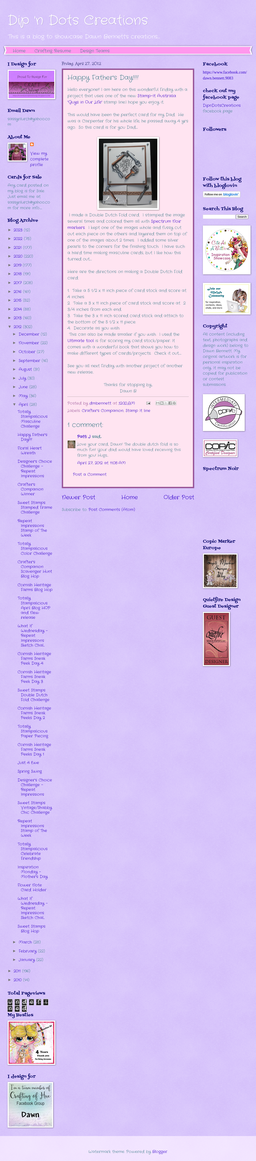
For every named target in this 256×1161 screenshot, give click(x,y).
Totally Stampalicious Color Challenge (35, 548)
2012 (18, 327)
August (26, 369)
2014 (18, 309)
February (28, 951)
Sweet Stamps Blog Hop (31, 929)
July (23, 378)
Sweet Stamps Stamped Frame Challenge (35, 507)
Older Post (179, 498)
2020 (19, 256)
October (28, 352)
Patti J (83, 437)
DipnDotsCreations (222, 105)
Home (19, 51)
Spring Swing (30, 771)
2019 (18, 265)
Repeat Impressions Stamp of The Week (32, 528)
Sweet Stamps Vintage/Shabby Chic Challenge (35, 807)
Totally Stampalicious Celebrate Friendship (33, 851)
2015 (18, 300)
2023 (19, 230)
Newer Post (78, 498)
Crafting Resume (52, 51)
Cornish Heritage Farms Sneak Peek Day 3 (34, 676)
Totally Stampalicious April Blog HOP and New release (34, 607)
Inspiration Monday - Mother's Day (33, 871)
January (27, 960)
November (30, 343)
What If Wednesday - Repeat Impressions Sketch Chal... (33, 635)
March (26, 942)
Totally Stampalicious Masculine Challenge (33, 419)
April (24, 404)
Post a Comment (90, 474)
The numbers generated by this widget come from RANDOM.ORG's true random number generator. (220, 508)
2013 (18, 318)
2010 (18, 980)
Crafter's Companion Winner (30, 489)
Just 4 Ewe (28, 763)
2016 (18, 292)
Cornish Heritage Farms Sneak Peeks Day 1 (34, 749)
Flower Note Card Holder (32, 887)
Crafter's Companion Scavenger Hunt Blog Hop (35, 569)
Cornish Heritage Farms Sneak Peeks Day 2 (34, 713)
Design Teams (95, 51)
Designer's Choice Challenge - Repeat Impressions (35, 469)
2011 (18, 971)
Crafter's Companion (102, 410)
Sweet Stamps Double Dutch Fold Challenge (33, 695)
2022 (19, 239)
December (30, 334)
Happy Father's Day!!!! (32, 437)
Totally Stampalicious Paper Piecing (33, 731)
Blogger (159, 1151)
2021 (18, 247)
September (30, 361)
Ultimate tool (80, 341)
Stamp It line (138, 410)
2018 (18, 274)
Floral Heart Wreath (30, 450)
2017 (18, 283)
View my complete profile (39, 159)
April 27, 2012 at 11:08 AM (101, 463)
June (24, 387)
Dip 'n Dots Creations (78, 20)
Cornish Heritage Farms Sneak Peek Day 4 (34, 658)
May (24, 396)
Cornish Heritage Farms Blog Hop (35, 587)
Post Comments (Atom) (112, 509)
